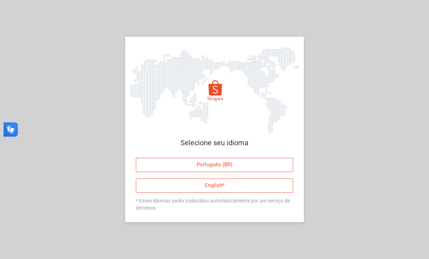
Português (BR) (214, 164)
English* (215, 185)
